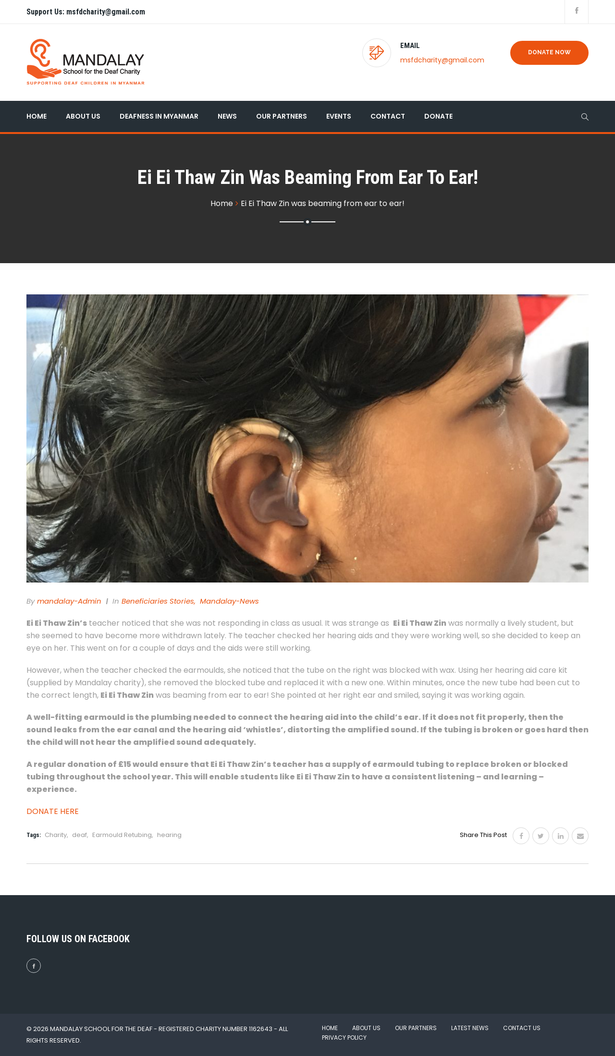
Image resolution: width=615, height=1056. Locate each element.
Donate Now (549, 52)
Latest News (470, 1028)
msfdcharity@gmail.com (442, 60)
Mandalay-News (229, 601)
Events (338, 116)
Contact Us (522, 1028)
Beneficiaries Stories (158, 601)
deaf (79, 834)
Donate (438, 116)
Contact (387, 116)
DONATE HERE (52, 811)
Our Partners (281, 116)
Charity (56, 834)
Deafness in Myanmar (159, 116)
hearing (169, 834)
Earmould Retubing (122, 834)
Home (36, 116)
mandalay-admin (69, 601)
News (227, 116)
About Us (83, 116)
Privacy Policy (344, 1037)
